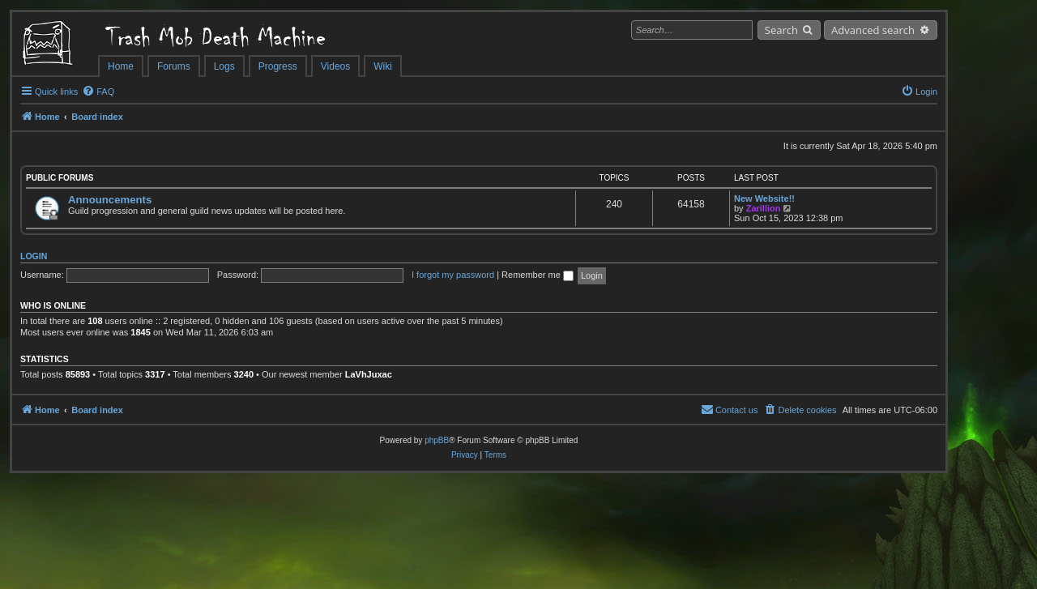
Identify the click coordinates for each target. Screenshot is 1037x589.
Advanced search (873, 30)
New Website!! (764, 198)
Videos (335, 66)
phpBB (437, 440)
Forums (173, 66)
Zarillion (763, 208)
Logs (224, 66)
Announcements (109, 200)
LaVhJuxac (368, 374)
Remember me (537, 275)
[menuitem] (98, 91)
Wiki (382, 66)
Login (33, 256)
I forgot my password (453, 275)
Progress (277, 66)
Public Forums (59, 177)
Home (121, 66)
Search (781, 30)
